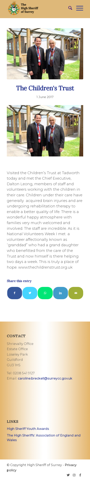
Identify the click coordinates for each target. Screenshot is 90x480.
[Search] (68, 8)
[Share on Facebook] (14, 293)
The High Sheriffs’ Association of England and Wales (44, 437)
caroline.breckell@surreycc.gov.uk (45, 378)
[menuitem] (68, 8)
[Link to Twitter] (68, 475)
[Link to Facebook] (80, 475)
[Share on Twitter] (29, 293)
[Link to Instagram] (74, 475)
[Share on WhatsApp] (45, 293)
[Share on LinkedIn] (60, 293)
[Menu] (77, 8)
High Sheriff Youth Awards (28, 429)
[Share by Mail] (75, 293)
